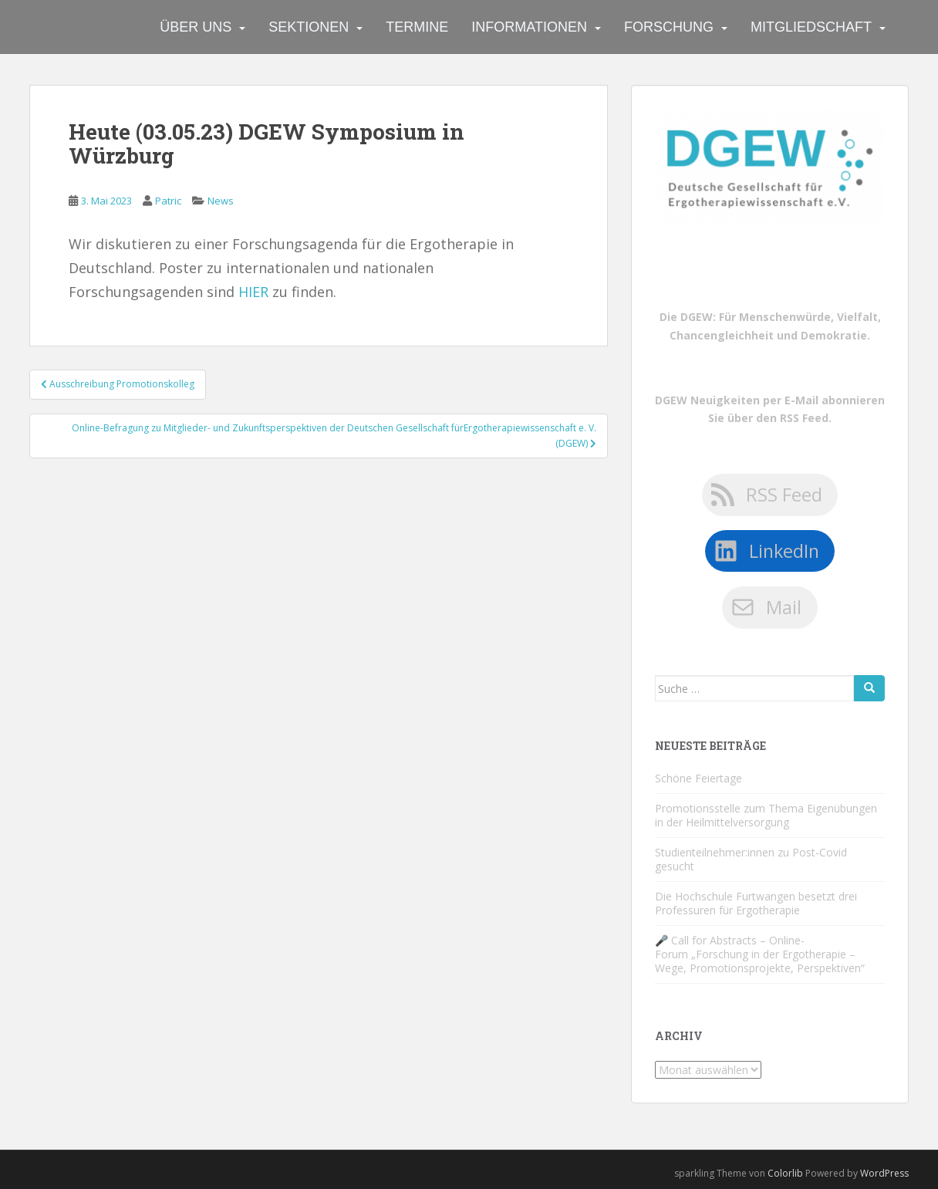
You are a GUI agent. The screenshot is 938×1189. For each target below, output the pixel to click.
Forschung (669, 27)
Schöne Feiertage (698, 778)
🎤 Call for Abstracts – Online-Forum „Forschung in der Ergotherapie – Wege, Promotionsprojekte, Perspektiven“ (760, 954)
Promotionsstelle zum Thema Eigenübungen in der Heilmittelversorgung (766, 815)
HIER (253, 291)
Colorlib (785, 1173)
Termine (417, 27)
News (221, 201)
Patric (168, 201)
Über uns (195, 27)
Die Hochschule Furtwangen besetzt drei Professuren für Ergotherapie (756, 903)
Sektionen (308, 27)
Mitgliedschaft (811, 27)
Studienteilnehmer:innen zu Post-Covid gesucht (751, 859)
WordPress (884, 1173)
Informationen (529, 27)
